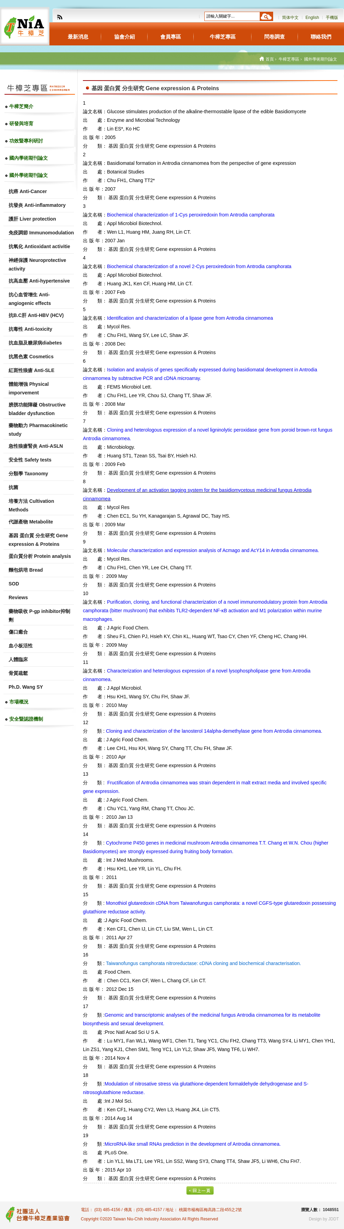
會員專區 (170, 37)
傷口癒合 (18, 632)
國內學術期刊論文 (28, 158)
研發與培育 (21, 123)
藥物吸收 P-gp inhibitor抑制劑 (39, 615)
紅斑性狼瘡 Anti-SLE (31, 370)
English (312, 17)
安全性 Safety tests (30, 460)
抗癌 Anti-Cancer (28, 191)
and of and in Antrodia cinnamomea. (213, 550)
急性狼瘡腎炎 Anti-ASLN (36, 446)
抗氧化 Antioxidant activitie (39, 246)
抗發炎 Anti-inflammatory (37, 205)
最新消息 (78, 37)
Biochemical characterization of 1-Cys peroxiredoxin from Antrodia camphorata (191, 215)
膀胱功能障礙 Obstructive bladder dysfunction (37, 409)
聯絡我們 (321, 37)
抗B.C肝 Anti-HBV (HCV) (36, 315)
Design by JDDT (324, 1219)
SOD (14, 583)
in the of (193, 1144)
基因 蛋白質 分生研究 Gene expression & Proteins (38, 540)
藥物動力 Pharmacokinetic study (38, 430)
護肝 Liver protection (32, 219)
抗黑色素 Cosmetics (31, 356)
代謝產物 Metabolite (31, 522)
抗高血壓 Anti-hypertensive (39, 281)
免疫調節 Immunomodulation (41, 232)
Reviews (18, 597)
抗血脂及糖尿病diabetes (35, 343)
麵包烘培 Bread (26, 570)
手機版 (332, 17)
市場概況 (19, 701)
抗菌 (13, 487)
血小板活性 (21, 645)
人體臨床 (18, 659)
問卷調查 (274, 37)
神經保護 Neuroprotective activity (37, 264)
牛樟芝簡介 (21, 106)
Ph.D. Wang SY (26, 687)
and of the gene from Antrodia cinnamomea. (214, 731)
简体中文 (290, 17)
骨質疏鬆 (18, 673)
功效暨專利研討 (26, 141)
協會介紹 (124, 37)
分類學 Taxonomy (28, 473)
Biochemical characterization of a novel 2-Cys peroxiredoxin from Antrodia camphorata (199, 266)
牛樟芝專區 (223, 37)
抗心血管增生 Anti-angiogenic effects (30, 299)
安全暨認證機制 (26, 719)
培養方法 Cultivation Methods (31, 505)
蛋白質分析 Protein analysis (40, 556)
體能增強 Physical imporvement (29, 388)
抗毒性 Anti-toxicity (30, 329)
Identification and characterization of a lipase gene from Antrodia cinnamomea (190, 318)
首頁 (270, 59)
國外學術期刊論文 (28, 175)
